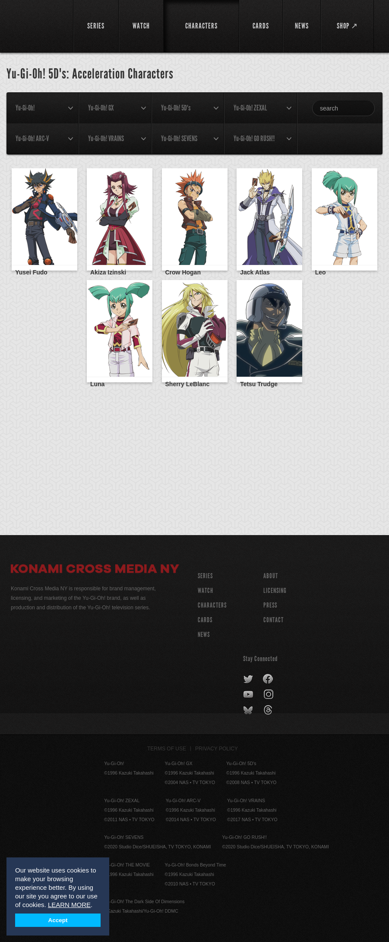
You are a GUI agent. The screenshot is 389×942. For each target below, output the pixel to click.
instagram (269, 695)
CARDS (205, 620)
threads (269, 710)
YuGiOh (37, 26)
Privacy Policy (216, 749)
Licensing (275, 590)
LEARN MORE (69, 904)
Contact (273, 620)
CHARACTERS (212, 605)
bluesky (249, 710)
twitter (248, 679)
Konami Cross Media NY (95, 570)
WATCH (205, 590)
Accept (58, 920)
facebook (268, 679)
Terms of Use (166, 749)
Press (270, 605)
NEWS (204, 634)
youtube (249, 695)
